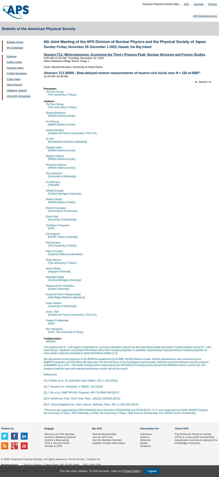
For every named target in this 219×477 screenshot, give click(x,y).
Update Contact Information (108, 443)
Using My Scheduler (19, 96)
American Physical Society (26, 459)
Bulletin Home (15, 42)
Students (145, 446)
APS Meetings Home (205, 16)
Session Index (15, 67)
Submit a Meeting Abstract (60, 437)
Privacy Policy (131, 471)
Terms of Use (76, 459)
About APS (182, 428)
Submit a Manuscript (57, 440)
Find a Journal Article (57, 443)
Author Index (14, 62)
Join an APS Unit (102, 437)
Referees (145, 440)
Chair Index (14, 79)
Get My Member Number (107, 440)
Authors (144, 437)
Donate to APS (53, 446)
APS (186, 4)
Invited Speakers (17, 73)
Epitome (12, 56)
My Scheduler (15, 47)
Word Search (14, 84)
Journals (198, 4)
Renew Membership (104, 434)
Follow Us (7, 428)
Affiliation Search (17, 90)
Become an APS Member (60, 434)
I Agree (152, 471)
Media (144, 443)
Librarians (146, 434)
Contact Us (93, 459)
